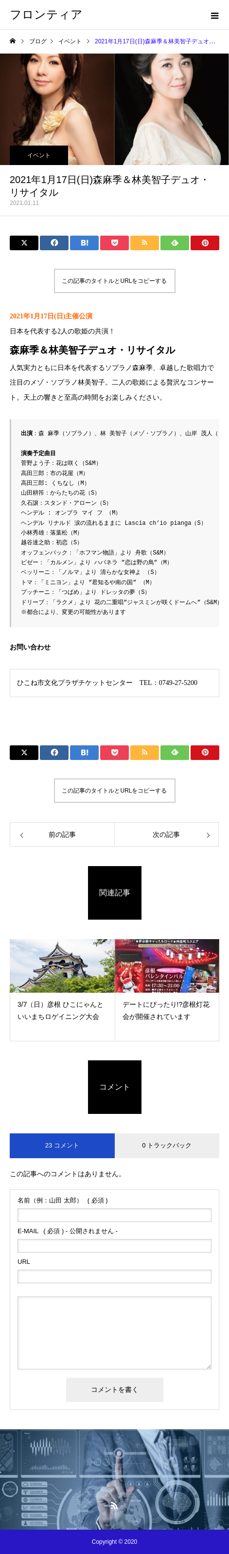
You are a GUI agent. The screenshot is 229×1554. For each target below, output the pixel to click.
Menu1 (114, 1464)
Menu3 (114, 1478)
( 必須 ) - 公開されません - (68, 1231)
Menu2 (114, 1471)
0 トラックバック (167, 1145)
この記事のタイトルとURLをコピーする (114, 281)
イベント (39, 155)
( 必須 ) (63, 1200)
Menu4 (114, 1484)
